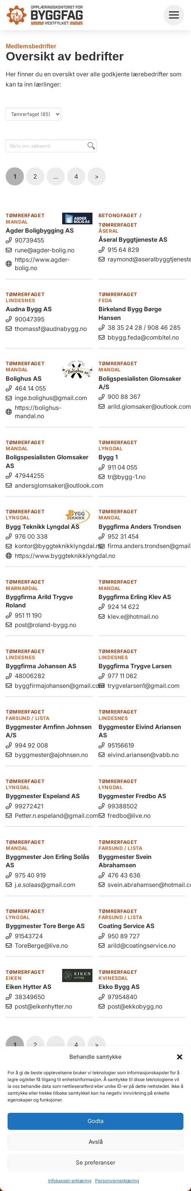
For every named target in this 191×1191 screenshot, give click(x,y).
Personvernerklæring (117, 1180)
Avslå (96, 1141)
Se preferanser (95, 1162)
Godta (95, 1121)
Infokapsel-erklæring (69, 1180)
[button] (179, 1057)
